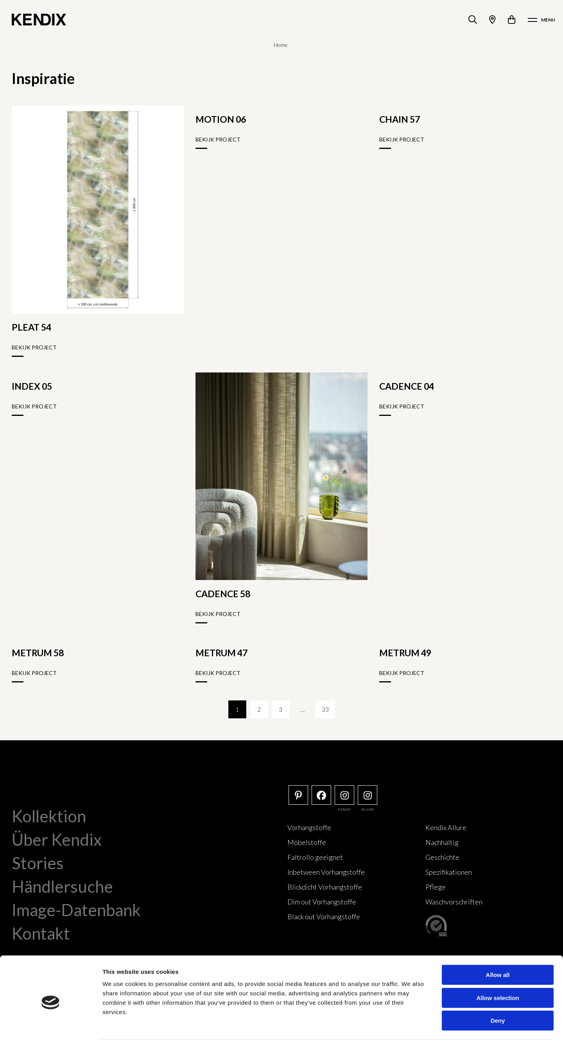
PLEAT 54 (31, 327)
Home (281, 44)
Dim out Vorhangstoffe (321, 901)
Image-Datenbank (76, 910)
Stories (38, 863)
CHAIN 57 (399, 119)
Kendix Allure (445, 827)
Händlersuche (62, 886)
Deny (498, 992)
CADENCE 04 (406, 386)
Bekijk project (34, 347)
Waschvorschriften (453, 901)
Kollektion (49, 816)
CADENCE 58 (222, 593)
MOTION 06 (220, 119)
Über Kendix (57, 839)
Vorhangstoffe (309, 827)
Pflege (435, 887)
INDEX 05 (32, 386)
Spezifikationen (448, 872)
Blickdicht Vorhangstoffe (324, 887)
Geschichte (442, 857)
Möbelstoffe (306, 842)
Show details (410, 1026)
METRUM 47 (221, 652)
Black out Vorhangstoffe (323, 916)
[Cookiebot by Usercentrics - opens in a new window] (50, 1027)
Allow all (498, 946)
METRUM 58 (38, 652)
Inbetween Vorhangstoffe (326, 872)
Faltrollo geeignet (315, 857)
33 (326, 709)
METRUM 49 (405, 652)
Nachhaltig (442, 842)
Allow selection (497, 969)
